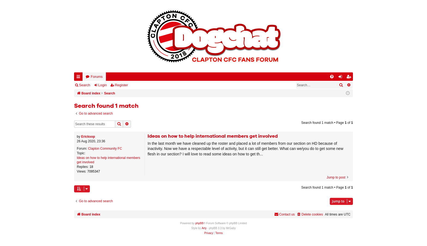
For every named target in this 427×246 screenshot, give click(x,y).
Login (102, 85)
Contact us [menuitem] (284, 214)
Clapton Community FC (105, 148)
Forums (97, 77)
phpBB (199, 223)
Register (121, 85)
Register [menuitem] (350, 78)
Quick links (79, 78)
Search (84, 85)
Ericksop (88, 137)
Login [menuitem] (341, 78)
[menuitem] (332, 76)
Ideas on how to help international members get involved (108, 160)
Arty (204, 228)
